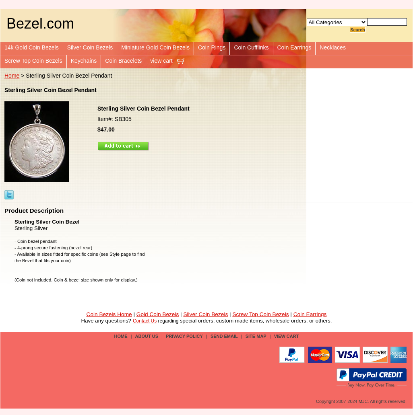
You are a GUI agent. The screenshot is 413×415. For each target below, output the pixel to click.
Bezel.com (40, 23)
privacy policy (184, 336)
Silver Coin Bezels (90, 47)
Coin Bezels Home (109, 314)
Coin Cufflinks (251, 47)
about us (146, 336)
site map (256, 336)
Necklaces (333, 47)
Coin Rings (211, 47)
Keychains (84, 61)
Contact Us (145, 321)
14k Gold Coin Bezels (31, 47)
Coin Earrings (294, 47)
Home (11, 75)
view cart (161, 61)
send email (224, 336)
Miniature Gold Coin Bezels (155, 47)
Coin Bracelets (123, 61)
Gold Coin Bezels (157, 314)
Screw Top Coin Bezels (33, 61)
